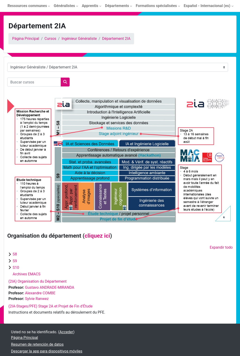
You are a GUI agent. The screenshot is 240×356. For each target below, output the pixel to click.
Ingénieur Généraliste (79, 38)
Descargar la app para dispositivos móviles (46, 351)
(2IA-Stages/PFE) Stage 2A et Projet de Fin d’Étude (50, 306)
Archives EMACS (27, 274)
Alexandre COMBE (40, 293)
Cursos (50, 38)
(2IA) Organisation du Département (37, 281)
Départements (117, 6)
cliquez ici (97, 235)
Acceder (66, 332)
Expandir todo (221, 247)
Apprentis (90, 6)
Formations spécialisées (156, 6)
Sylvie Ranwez (37, 298)
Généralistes (64, 6)
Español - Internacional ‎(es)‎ (207, 6)
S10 (16, 267)
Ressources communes (27, 6)
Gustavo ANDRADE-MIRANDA (49, 287)
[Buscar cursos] (34, 82)
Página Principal (25, 38)
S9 (15, 261)
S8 (15, 254)
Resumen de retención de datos (37, 344)
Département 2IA (116, 38)
